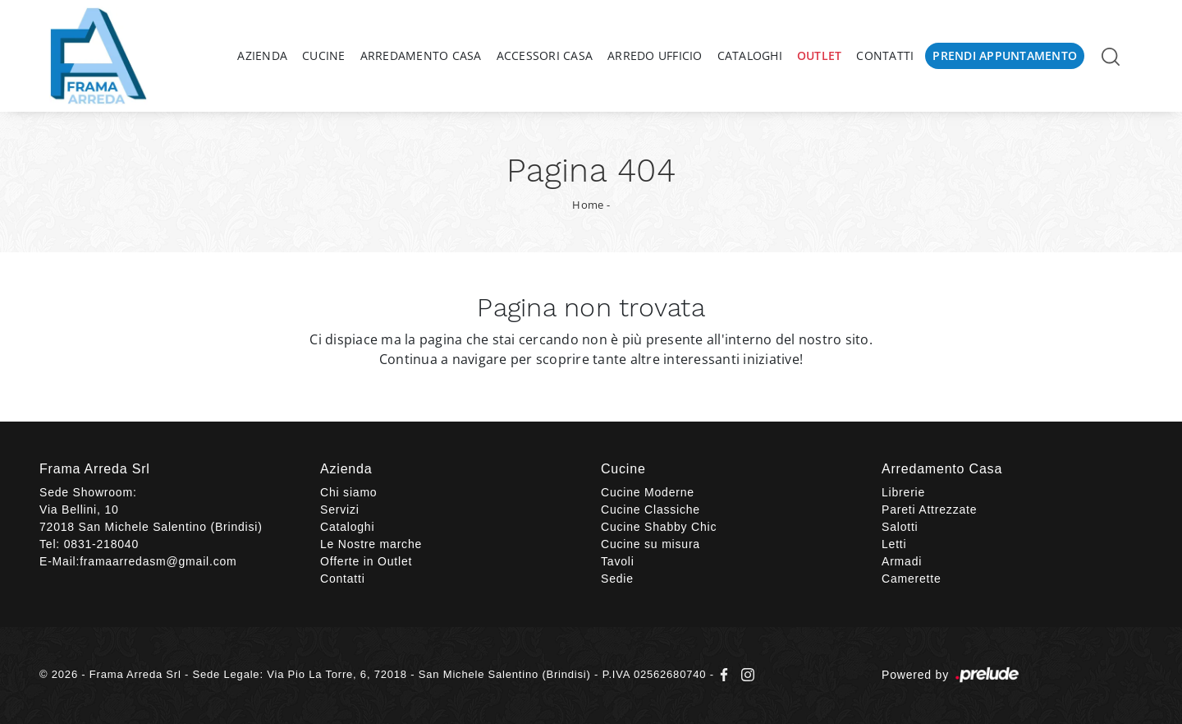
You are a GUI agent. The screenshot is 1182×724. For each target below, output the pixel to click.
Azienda (262, 55)
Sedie (617, 578)
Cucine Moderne (647, 492)
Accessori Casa (545, 55)
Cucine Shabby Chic (659, 526)
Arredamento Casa (421, 55)
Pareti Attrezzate (929, 509)
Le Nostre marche (371, 544)
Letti (894, 544)
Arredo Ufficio (655, 55)
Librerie (903, 492)
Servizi (340, 509)
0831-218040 (101, 544)
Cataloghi (749, 55)
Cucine (324, 55)
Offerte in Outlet (366, 561)
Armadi (902, 561)
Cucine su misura (650, 544)
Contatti (885, 55)
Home (587, 204)
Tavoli (618, 561)
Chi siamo (348, 492)
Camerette (911, 578)
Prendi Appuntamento (1004, 55)
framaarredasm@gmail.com (158, 561)
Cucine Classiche (650, 509)
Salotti (900, 526)
